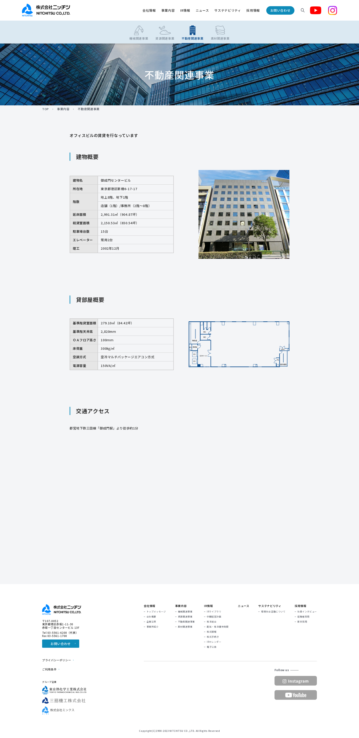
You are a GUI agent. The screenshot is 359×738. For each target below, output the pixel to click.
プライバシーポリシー (56, 660)
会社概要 (151, 616)
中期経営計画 (214, 616)
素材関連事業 (185, 626)
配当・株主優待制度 (218, 626)
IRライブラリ (214, 611)
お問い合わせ (280, 10)
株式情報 (212, 631)
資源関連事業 (185, 616)
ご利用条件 (49, 669)
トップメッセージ (156, 611)
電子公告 (212, 646)
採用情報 (253, 10)
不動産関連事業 (186, 621)
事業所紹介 (153, 626)
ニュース (202, 10)
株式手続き (213, 636)
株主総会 (212, 621)
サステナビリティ (227, 10)
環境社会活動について (273, 611)
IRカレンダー (214, 641)
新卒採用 (302, 621)
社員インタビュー (307, 611)
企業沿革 (151, 621)
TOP (45, 109)
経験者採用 (303, 616)
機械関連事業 (185, 611)
